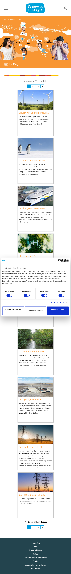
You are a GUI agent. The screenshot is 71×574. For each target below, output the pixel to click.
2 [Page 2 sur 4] (32, 86)
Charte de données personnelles (35, 557)
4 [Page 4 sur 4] (38, 86)
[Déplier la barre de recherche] (65, 8)
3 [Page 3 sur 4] (35, 86)
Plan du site (35, 568)
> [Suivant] (42, 86)
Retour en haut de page (35, 521)
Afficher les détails (58, 303)
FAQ (35, 546)
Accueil (5, 19)
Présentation (35, 543)
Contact (35, 554)
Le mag (19, 19)
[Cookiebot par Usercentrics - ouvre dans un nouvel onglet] (60, 260)
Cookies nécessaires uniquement (13, 311)
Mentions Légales (35, 550)
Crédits (35, 561)
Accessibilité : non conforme (35, 565)
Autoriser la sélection (35, 310)
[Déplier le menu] (6, 8)
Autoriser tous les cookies (57, 311)
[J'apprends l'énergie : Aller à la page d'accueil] (35, 8)
